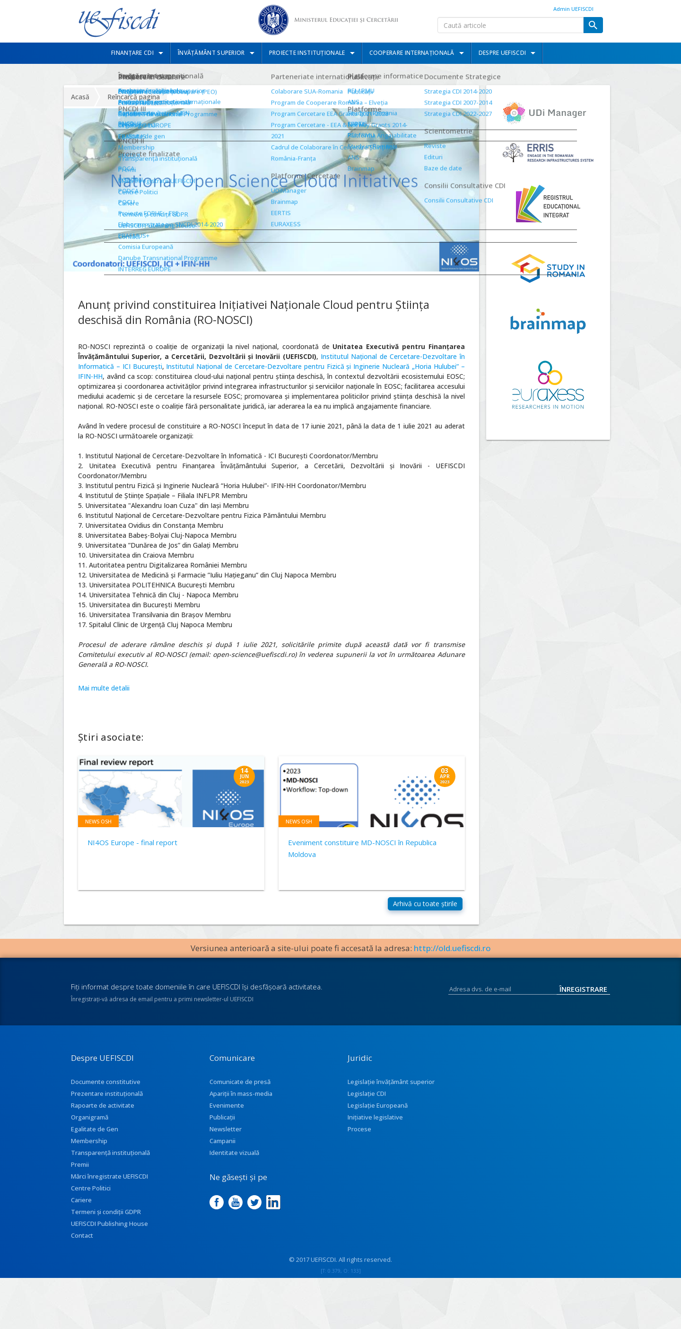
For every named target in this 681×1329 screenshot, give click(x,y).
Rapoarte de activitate (102, 1113)
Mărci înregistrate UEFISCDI (109, 1184)
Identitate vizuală (234, 1160)
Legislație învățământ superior (391, 1089)
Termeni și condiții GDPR (106, 1219)
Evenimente (227, 1113)
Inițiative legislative (375, 1125)
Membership (89, 1149)
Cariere (81, 1208)
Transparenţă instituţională (110, 1160)
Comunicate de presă (240, 1089)
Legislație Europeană (378, 1113)
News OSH (98, 821)
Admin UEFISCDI (573, 8)
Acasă (80, 96)
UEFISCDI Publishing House (109, 1231)
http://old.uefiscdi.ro (452, 956)
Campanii (223, 1149)
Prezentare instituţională (107, 1101)
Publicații (222, 1125)
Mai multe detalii (104, 687)
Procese (359, 1137)
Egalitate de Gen (94, 1137)
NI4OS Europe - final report (132, 842)
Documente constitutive (105, 1089)
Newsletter (226, 1137)
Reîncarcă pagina (133, 96)
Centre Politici (91, 1196)
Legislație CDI (367, 1101)
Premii (80, 1172)
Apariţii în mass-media (241, 1101)
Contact (82, 1243)
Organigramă (89, 1125)
